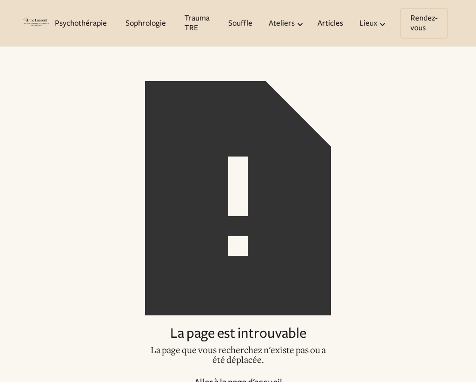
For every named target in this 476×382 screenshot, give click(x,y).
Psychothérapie (81, 23)
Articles (330, 23)
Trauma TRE (197, 23)
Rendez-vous (424, 23)
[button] (285, 23)
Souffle (240, 23)
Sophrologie (146, 23)
